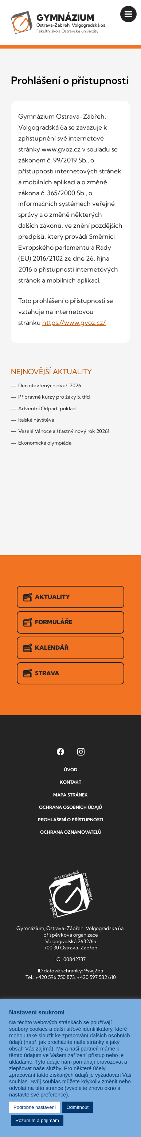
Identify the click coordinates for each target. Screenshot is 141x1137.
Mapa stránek (70, 795)
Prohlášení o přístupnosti (70, 819)
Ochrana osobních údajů (70, 807)
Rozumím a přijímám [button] (37, 1120)
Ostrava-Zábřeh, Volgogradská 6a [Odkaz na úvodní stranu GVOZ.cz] (70, 23)
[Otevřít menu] (128, 14)
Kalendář (45, 648)
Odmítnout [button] (77, 1107)
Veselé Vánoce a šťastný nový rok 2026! (63, 431)
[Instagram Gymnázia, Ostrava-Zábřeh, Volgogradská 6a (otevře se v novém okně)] (81, 751)
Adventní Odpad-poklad (47, 408)
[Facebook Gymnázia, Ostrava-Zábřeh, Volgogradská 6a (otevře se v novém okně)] (60, 751)
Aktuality (46, 597)
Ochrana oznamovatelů (70, 832)
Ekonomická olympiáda (44, 443)
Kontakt (70, 782)
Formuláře (47, 622)
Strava (41, 673)
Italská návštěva (36, 420)
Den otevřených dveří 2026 (49, 385)
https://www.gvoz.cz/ (74, 322)
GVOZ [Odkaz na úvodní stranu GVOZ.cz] (71, 894)
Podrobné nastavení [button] (34, 1107)
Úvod (70, 769)
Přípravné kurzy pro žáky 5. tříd (54, 397)
